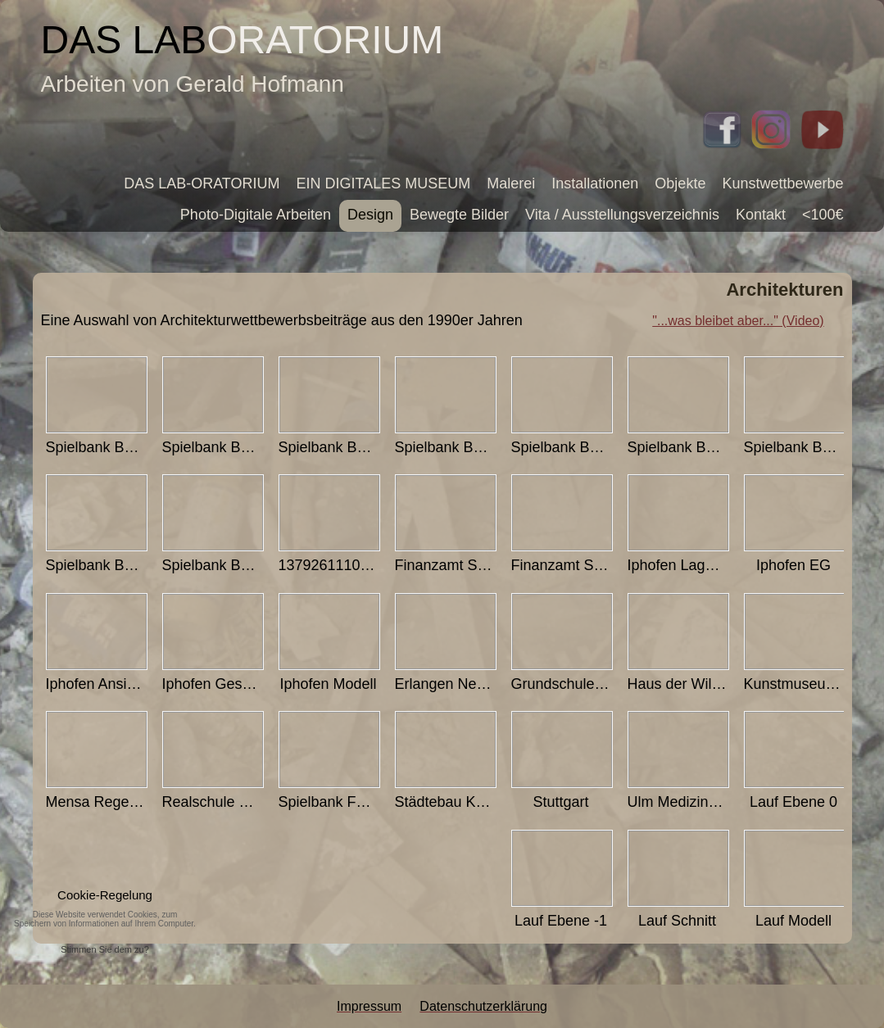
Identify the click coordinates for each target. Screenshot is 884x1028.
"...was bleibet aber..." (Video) (737, 321)
